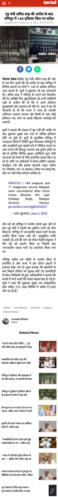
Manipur (7, 308)
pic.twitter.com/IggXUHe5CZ (27, 207)
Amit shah (35, 308)
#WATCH (14, 183)
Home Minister (21, 308)
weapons (47, 308)
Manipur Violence (11, 312)
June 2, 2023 (38, 213)
